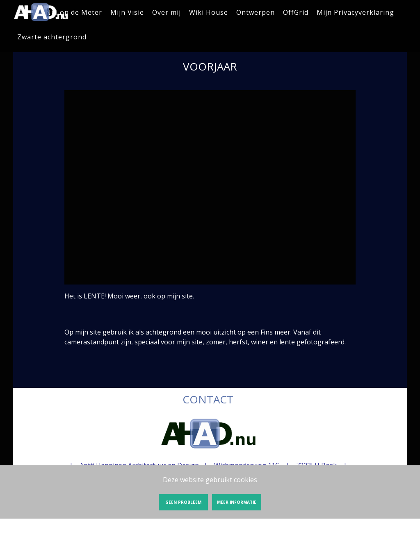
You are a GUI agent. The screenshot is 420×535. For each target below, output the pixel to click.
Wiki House (208, 12)
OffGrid (295, 12)
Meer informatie (236, 502)
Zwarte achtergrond (52, 36)
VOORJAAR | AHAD (41, 12)
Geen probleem (183, 502)
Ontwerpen (255, 12)
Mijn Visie (127, 12)
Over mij (166, 12)
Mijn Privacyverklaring (355, 12)
